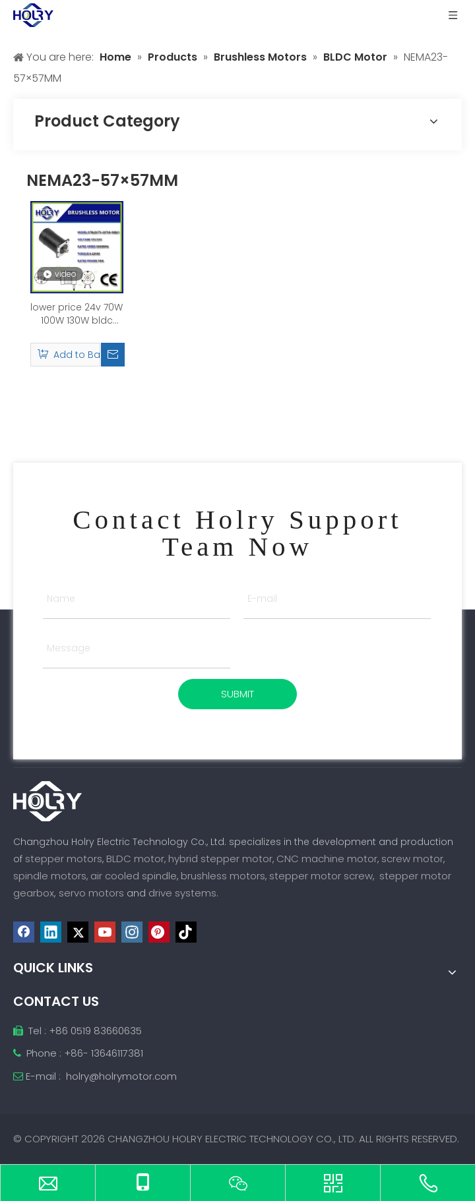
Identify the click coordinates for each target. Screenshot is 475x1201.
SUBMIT (237, 694)
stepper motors (63, 858)
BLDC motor (135, 858)
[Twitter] (77, 932)
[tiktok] (186, 932)
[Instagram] (131, 932)
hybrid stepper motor (220, 858)
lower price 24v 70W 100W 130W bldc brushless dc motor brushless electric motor (76, 314)
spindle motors (49, 876)
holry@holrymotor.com (121, 1076)
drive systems (182, 893)
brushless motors (223, 876)
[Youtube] (104, 932)
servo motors (93, 893)
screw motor (412, 858)
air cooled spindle (133, 876)
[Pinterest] (159, 932)
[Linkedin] (50, 932)
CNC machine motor (326, 858)
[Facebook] (23, 932)
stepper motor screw (321, 876)
